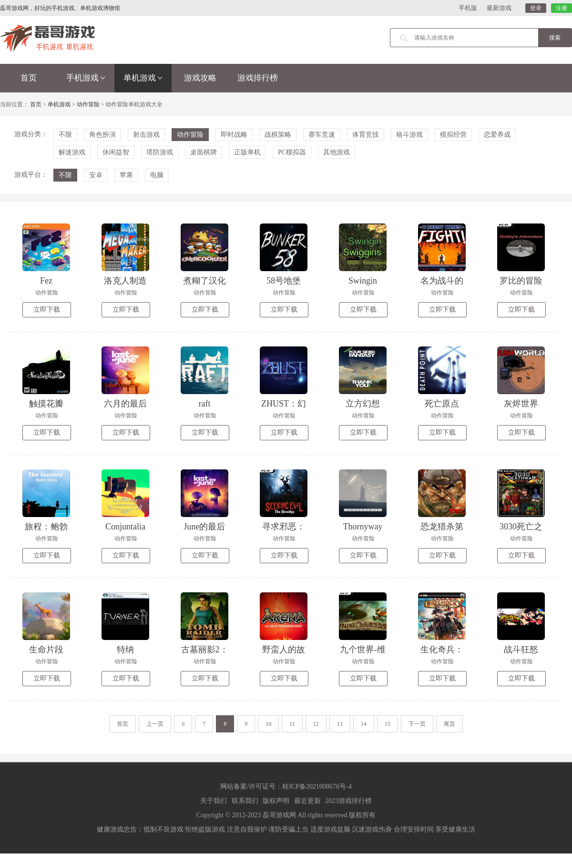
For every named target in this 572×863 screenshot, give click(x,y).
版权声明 (276, 800)
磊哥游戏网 (279, 815)
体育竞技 (365, 134)
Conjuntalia (125, 526)
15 (387, 724)
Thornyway (363, 526)
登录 (535, 8)
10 (268, 724)
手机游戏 (85, 77)
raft (205, 403)
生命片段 (46, 649)
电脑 (156, 175)
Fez (46, 280)
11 (292, 724)
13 (340, 724)
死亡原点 (442, 403)
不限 (65, 134)
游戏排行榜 (257, 77)
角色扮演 (102, 134)
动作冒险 (88, 104)
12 (316, 724)
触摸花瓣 (46, 403)
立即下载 (46, 309)
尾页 (449, 724)
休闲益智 (115, 152)
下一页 (417, 724)
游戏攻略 (200, 77)
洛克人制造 (125, 280)
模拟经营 (453, 134)
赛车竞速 (321, 134)
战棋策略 (278, 134)
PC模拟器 (292, 152)
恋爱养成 (497, 134)
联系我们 (245, 800)
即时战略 (234, 134)
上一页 (154, 724)
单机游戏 (143, 77)
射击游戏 (146, 134)
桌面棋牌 (203, 152)
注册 (561, 8)
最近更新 (307, 800)
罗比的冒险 (521, 280)
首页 (28, 77)
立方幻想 (363, 403)
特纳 (125, 649)
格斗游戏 (409, 134)
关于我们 (213, 800)
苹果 (126, 175)
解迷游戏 (72, 152)
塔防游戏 (159, 152)
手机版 (468, 7)
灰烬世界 (521, 403)
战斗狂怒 (521, 649)
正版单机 (247, 152)
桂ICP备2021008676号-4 (316, 786)
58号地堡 (283, 280)
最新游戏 (499, 7)
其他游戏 (336, 152)
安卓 (95, 175)
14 (364, 724)
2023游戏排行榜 (348, 800)
